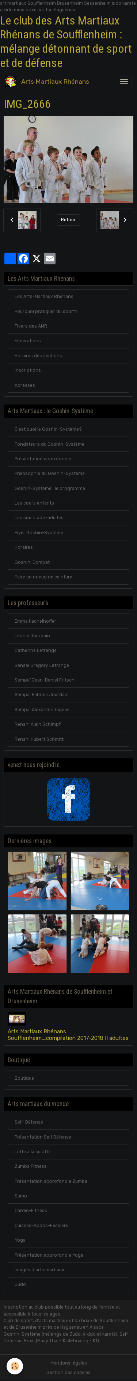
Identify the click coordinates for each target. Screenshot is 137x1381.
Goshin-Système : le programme (50, 488)
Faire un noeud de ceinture (43, 577)
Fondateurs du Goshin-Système (49, 444)
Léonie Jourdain (32, 635)
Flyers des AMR (31, 326)
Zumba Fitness (31, 1166)
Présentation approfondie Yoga (49, 1255)
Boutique (24, 1078)
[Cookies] (15, 1366)
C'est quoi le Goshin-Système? (48, 429)
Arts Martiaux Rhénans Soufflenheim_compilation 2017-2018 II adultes (68, 1034)
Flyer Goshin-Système (39, 532)
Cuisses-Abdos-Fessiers (41, 1225)
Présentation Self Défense (43, 1137)
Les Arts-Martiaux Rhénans (44, 296)
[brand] (48, 81)
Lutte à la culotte (33, 1151)
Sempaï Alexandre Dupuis (42, 709)
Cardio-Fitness (31, 1210)
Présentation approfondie (43, 458)
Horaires (24, 547)
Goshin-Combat (32, 562)
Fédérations (28, 340)
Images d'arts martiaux (39, 1269)
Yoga (20, 1240)
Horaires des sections (38, 355)
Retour (68, 219)
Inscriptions (28, 370)
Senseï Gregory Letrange (42, 665)
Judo (20, 1284)
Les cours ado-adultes (39, 517)
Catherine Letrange (36, 650)
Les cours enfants (34, 503)
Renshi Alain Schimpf (38, 724)
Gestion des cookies (68, 1372)
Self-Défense (29, 1122)
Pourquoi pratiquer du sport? (46, 311)
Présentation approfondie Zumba (51, 1181)
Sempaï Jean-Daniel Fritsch (45, 680)
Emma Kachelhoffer (35, 621)
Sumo (21, 1196)
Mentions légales (68, 1363)
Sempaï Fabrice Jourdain (42, 694)
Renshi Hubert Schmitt (39, 739)
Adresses (25, 385)
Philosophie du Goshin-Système (50, 473)
